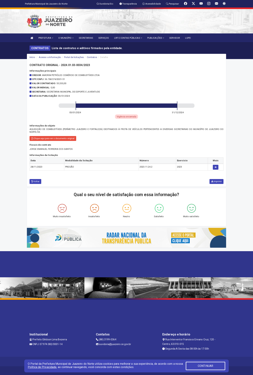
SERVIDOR (174, 38)
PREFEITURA (45, 38)
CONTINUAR (205, 366)
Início (32, 57)
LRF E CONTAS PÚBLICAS (128, 38)
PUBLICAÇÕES (155, 38)
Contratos (92, 57)
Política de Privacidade (42, 367)
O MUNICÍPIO (65, 38)
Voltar (35, 181)
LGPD (188, 38)
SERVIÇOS (103, 38)
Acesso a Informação (50, 57)
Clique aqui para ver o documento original (52, 138)
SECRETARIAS (86, 38)
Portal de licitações (74, 57)
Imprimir (216, 181)
